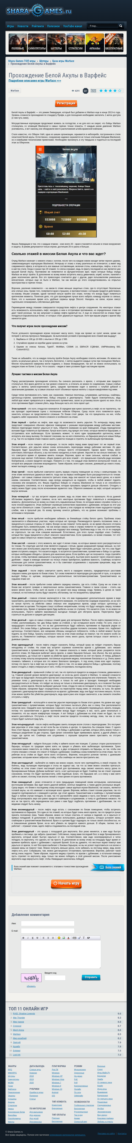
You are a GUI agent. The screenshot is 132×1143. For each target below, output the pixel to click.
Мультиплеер (80, 1070)
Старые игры (35, 1070)
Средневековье (104, 1105)
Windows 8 (56, 1086)
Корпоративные (81, 1086)
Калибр (16, 1046)
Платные (56, 1118)
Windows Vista (58, 1079)
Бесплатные (57, 1121)
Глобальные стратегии (84, 1105)
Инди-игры (102, 1089)
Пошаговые (102, 1102)
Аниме (77, 1118)
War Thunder (19, 1018)
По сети (77, 1092)
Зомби (100, 1079)
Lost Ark (16, 1055)
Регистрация (66, 103)
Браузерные (57, 1108)
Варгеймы (12, 1115)
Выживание (102, 1092)
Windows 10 (57, 1089)
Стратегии (12, 1105)
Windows (56, 1073)
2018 (32, 1076)
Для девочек (35, 1115)
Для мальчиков (36, 1112)
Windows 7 (56, 1083)
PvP (76, 1083)
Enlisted (16, 1050)
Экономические (104, 1112)
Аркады (11, 1102)
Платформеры (14, 1118)
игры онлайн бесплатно (38, 10)
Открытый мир (80, 1122)
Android (55, 1092)
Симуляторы (13, 1079)
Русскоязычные (81, 1112)
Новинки (33, 1073)
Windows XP (57, 1076)
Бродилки (101, 1076)
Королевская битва (16, 1112)
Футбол (100, 1108)
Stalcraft (17, 1042)
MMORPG (12, 1073)
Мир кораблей (20, 1038)
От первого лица (104, 1082)
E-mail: (15, 931)
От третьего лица (105, 1099)
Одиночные (79, 1073)
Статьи (33, 1099)
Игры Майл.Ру (103, 1073)
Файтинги (12, 1089)
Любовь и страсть (105, 1122)
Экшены (11, 1096)
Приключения (14, 1092)
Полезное (34, 1096)
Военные (101, 1066)
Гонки (10, 1086)
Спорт (100, 1069)
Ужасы (11, 1109)
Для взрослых (36, 1122)
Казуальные (102, 1095)
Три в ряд (78, 1115)
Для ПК (55, 1070)
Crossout (17, 1026)
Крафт (100, 1086)
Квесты (11, 1122)
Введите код (51, 973)
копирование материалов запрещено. (68, 1135)
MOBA (11, 1083)
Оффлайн (78, 1096)
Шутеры (11, 1076)
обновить (31, 986)
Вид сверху (102, 1115)
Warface (15, 90)
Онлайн (77, 1089)
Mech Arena (18, 1030)
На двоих (78, 1076)
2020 (32, 1083)
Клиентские (57, 1105)
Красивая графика (105, 1118)
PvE (76, 1079)
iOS (53, 1096)
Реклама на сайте (106, 1133)
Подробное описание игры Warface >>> (35, 80)
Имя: (14, 923)
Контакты (122, 1133)
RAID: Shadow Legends (24, 1013)
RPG (10, 1070)
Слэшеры (12, 1099)
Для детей (34, 1118)
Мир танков (18, 1022)
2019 (32, 1079)
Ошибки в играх (36, 1092)
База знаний (113, 867)
